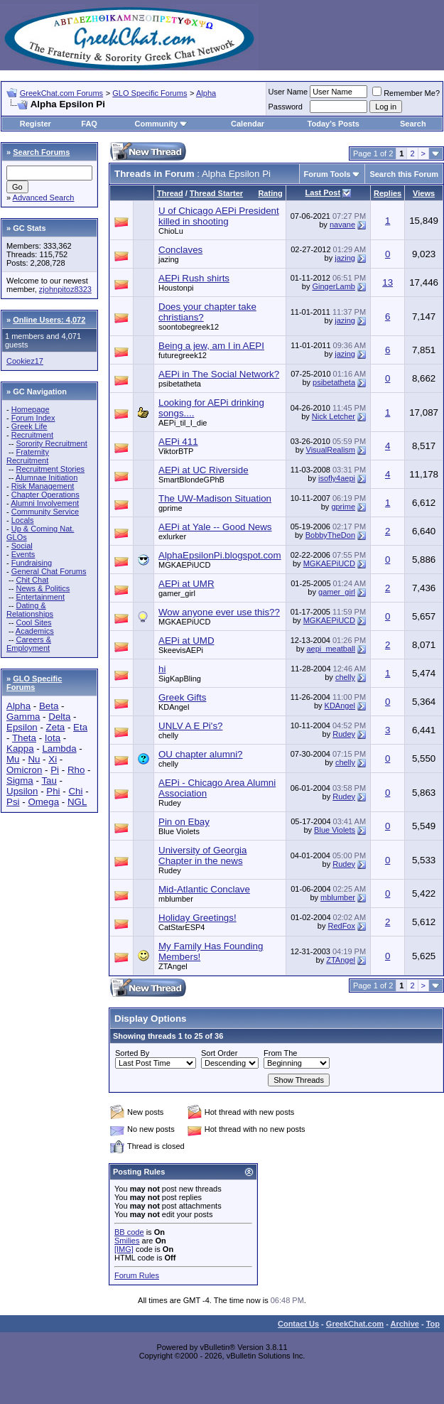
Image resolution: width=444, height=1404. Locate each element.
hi (162, 669)
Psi (13, 801)
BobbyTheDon (330, 535)
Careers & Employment (28, 643)
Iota (52, 738)
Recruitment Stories (50, 469)
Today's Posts (333, 123)
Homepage (30, 409)
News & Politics (43, 588)
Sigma (19, 780)
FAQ (89, 123)
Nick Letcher (333, 416)
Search (413, 123)
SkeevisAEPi (180, 650)
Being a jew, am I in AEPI (211, 345)
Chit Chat (32, 580)
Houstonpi (176, 288)
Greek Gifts (182, 697)
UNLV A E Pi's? (190, 725)
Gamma (23, 716)
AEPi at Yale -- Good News (215, 527)
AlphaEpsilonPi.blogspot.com (219, 555)
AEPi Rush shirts (193, 278)
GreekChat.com (355, 1323)
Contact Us (298, 1323)
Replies (387, 193)
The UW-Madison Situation (214, 498)
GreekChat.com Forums (61, 93)
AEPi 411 (178, 441)
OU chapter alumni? (200, 754)
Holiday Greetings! (197, 917)
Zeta (55, 727)
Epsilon (22, 727)
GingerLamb (333, 286)
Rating (270, 193)
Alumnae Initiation (46, 477)
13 (387, 282)
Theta (24, 738)
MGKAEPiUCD (184, 565)
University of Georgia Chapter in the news (202, 855)
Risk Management (43, 486)
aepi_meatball (331, 648)
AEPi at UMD (186, 640)
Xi (52, 759)
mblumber (175, 899)
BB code (129, 1232)
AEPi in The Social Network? (218, 374)
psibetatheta (179, 383)
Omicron (24, 770)
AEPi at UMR (186, 583)
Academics (35, 631)
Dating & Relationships (29, 609)
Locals (22, 520)
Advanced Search (44, 197)
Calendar (247, 123)
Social (22, 545)
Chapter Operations (45, 494)
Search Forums (41, 152)
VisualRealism (331, 450)
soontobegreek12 (188, 327)
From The (280, 1053)
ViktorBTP (175, 451)
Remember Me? (406, 93)
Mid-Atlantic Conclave (204, 889)
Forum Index (33, 418)
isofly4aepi (336, 478)
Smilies (126, 1240)
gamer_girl (176, 593)
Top (433, 1323)
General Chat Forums (49, 571)
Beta (48, 706)
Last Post (323, 192)
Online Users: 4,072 (49, 319)
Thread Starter (216, 193)
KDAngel (173, 707)
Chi (75, 791)
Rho (76, 770)
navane (342, 224)
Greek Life (29, 426)
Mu (13, 759)
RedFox (341, 926)
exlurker (172, 536)
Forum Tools (327, 174)
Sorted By (132, 1053)
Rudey (343, 734)
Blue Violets (179, 831)
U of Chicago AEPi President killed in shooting (218, 216)
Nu (34, 759)
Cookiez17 (24, 361)
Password (286, 106)
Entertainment (40, 597)
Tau (49, 780)
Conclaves (180, 249)
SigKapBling (179, 678)
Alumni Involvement (45, 503)
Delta (59, 716)
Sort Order (219, 1053)
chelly (345, 677)
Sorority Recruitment (51, 443)
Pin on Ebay (184, 821)
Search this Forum (403, 174)
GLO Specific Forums (149, 93)
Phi (53, 791)
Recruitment (32, 435)
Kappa (20, 748)
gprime (170, 508)
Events (23, 554)
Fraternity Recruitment (27, 456)
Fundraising (31, 562)
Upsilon (22, 791)
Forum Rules (136, 1275)
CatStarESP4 (181, 927)
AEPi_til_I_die (182, 422)
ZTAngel (173, 966)
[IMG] (124, 1249)
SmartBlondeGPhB (191, 479)
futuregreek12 (182, 355)
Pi (54, 770)
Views (424, 193)
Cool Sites (33, 622)
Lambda (59, 748)
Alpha (206, 93)
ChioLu (170, 231)
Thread (170, 193)
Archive (405, 1323)
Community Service (45, 511)
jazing (168, 259)
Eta (80, 727)
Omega (43, 801)
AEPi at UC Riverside (203, 470)
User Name (288, 91)
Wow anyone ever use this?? (219, 612)
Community (161, 123)
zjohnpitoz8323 (65, 289)
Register (35, 123)
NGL (77, 801)
